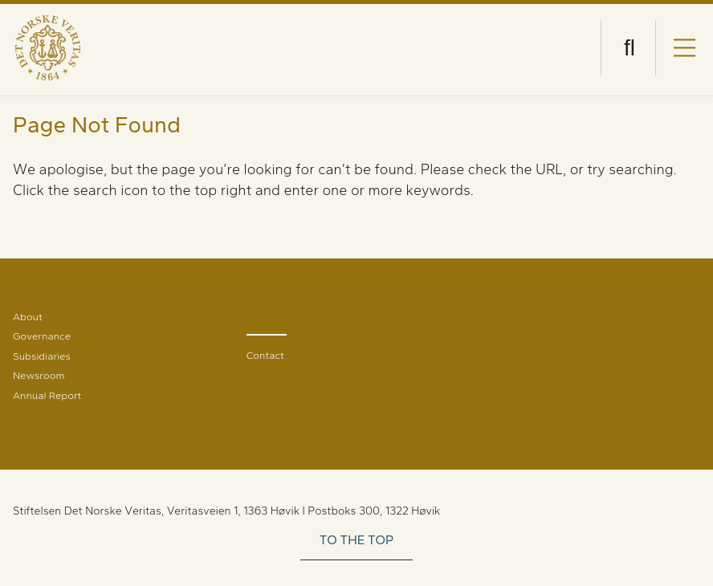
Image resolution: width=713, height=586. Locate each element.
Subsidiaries (42, 356)
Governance (42, 336)
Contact (265, 355)
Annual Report (47, 395)
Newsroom (38, 375)
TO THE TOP (357, 539)
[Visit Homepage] (47, 47)
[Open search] (629, 47)
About (28, 317)
